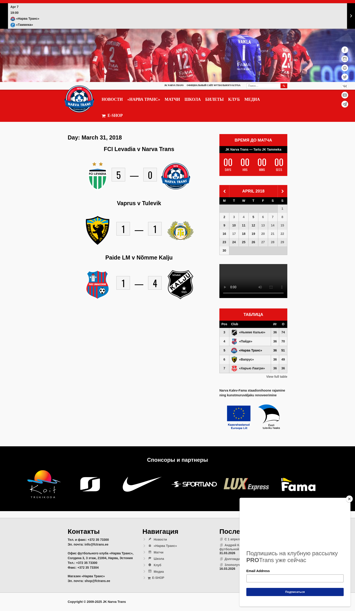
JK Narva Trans (173, 85)
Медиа (252, 99)
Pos (224, 324)
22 (282, 234)
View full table (276, 376)
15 (282, 225)
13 (263, 225)
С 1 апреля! (234, 539)
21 (273, 234)
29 (282, 242)
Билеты (214, 99)
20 (263, 234)
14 (273, 225)
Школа (193, 99)
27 (263, 242)
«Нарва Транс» (143, 99)
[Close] (349, 499)
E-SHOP (112, 115)
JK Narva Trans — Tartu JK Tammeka (253, 149)
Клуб (234, 99)
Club (234, 324)
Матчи (172, 99)
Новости (112, 99)
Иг (275, 324)
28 (273, 242)
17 (234, 234)
